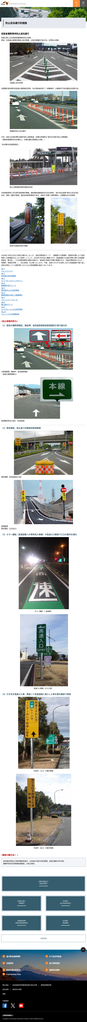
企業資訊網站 (8, 1015)
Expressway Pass (13, 974)
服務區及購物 (54, 970)
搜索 (76, 5)
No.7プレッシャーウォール (9, 298)
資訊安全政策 (17, 989)
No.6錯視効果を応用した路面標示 (12, 293)
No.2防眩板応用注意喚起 (8, 274)
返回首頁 (44, 938)
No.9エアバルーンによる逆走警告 (12, 308)
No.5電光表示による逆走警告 (10, 289)
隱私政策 (6, 989)
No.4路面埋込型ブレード (8, 284)
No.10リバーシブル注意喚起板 (10, 312)
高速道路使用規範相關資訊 (21, 985)
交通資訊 (9, 963)
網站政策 (34, 985)
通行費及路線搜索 (13, 956)
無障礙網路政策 (46, 985)
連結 (4, 994)
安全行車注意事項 (13, 970)
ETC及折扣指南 (55, 956)
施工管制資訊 (54, 963)
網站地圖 (6, 985)
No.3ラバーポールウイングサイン (12, 279)
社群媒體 (6, 1001)
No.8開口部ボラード (7, 303)
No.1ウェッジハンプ (7, 269)
